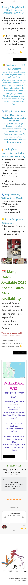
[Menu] (2, 1)
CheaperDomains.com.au (20, 580)
